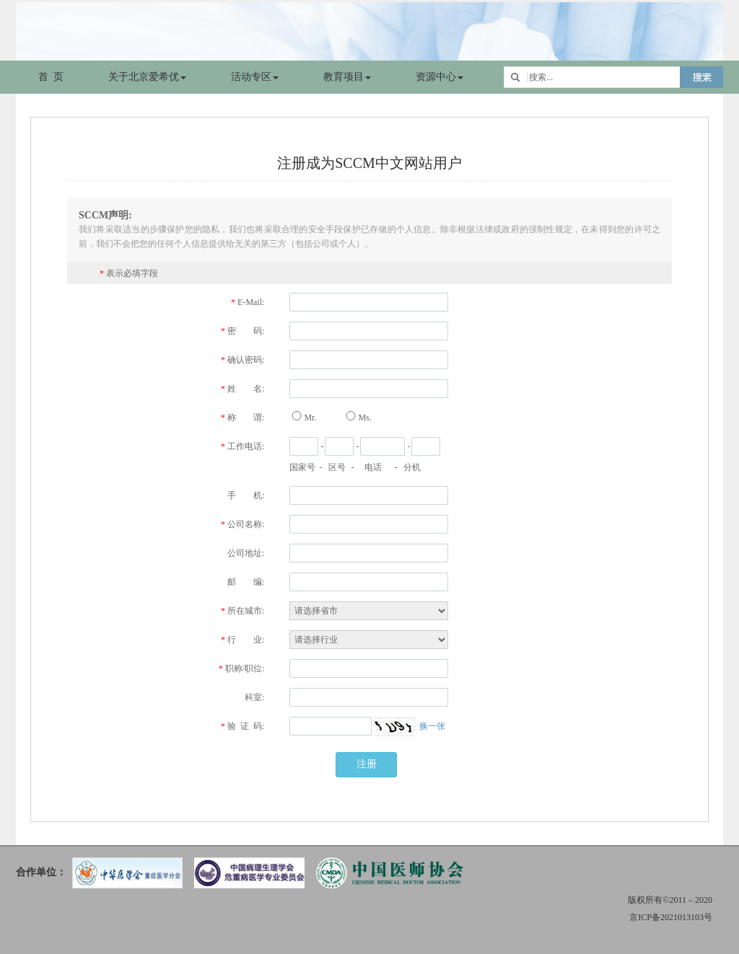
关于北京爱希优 (147, 76)
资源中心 (439, 76)
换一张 (432, 726)
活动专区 (255, 76)
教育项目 (347, 76)
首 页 (51, 76)
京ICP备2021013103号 (670, 917)
